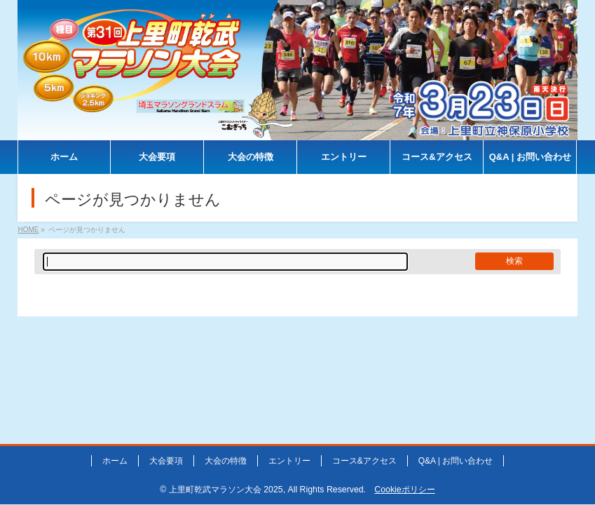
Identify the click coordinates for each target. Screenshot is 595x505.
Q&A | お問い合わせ (455, 461)
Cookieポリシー (404, 489)
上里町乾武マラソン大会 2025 (226, 489)
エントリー (289, 461)
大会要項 (166, 461)
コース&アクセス (364, 461)
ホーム (115, 461)
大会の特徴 (226, 461)
